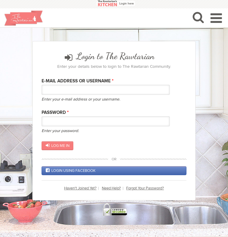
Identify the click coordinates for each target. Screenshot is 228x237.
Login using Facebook (71, 170)
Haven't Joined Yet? (80, 188)
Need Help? (111, 188)
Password (55, 112)
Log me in (57, 145)
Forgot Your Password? (145, 188)
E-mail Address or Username (77, 81)
